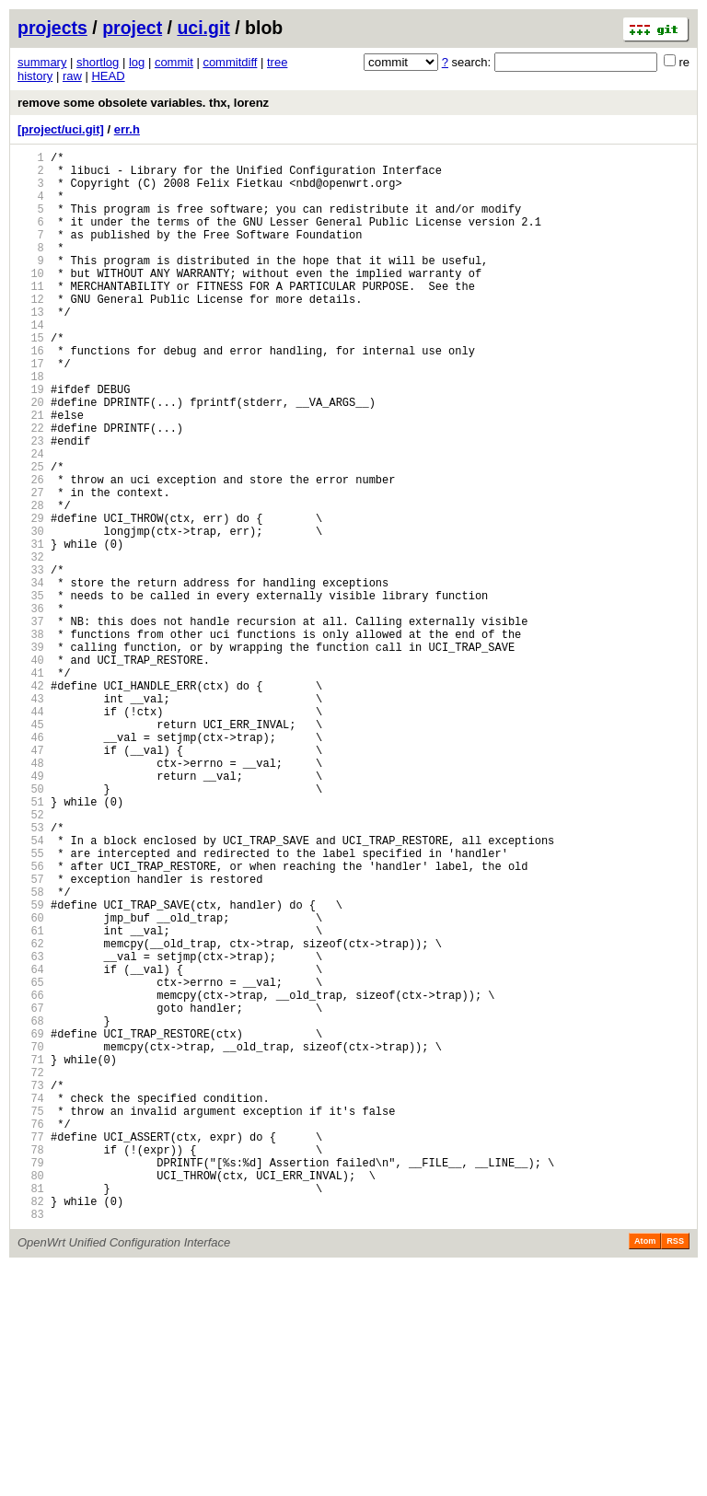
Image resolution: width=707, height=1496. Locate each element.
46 (30, 864)
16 (30, 394)
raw (72, 76)
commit (174, 62)
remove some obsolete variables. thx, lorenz (143, 103)
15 (30, 379)
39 (30, 754)
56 (30, 1020)
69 (30, 1224)
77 (30, 1349)
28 (30, 582)
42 (30, 801)
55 (30, 1005)
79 (30, 1380)
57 (30, 1036)
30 (30, 613)
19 (30, 441)
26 (30, 551)
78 (30, 1365)
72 (30, 1271)
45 (30, 848)
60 (30, 1083)
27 (30, 566)
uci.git (203, 27)
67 (30, 1192)
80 (30, 1396)
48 (30, 895)
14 (30, 363)
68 (30, 1208)
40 (30, 770)
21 (30, 473)
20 (30, 457)
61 (30, 1099)
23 (30, 504)
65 (30, 1161)
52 (30, 958)
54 (30, 989)
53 (30, 973)
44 (30, 833)
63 (30, 1130)
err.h (127, 129)
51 (30, 942)
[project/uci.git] (60, 129)
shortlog (97, 62)
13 (30, 347)
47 (30, 879)
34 (30, 676)
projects (52, 27)
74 (30, 1302)
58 (30, 1052)
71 (30, 1255)
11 (30, 316)
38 (30, 739)
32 (30, 645)
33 (30, 660)
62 (30, 1114)
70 (30, 1239)
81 (30, 1412)
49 (30, 911)
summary (41, 62)
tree (277, 62)
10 (30, 300)
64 (30, 1146)
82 (30, 1427)
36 (30, 707)
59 (30, 1067)
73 (30, 1286)
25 (30, 535)
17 (30, 410)
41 (30, 786)
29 (30, 598)
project (132, 27)
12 (30, 332)
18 (30, 426)
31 (30, 629)
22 (30, 488)
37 (30, 723)
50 (30, 926)
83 (30, 1443)
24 (30, 520)
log (137, 62)
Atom (644, 1470)
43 (30, 817)
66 (30, 1177)
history (34, 76)
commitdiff (230, 62)
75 (30, 1318)
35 (30, 692)
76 (30, 1333)
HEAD (107, 76)
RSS (675, 1470)
